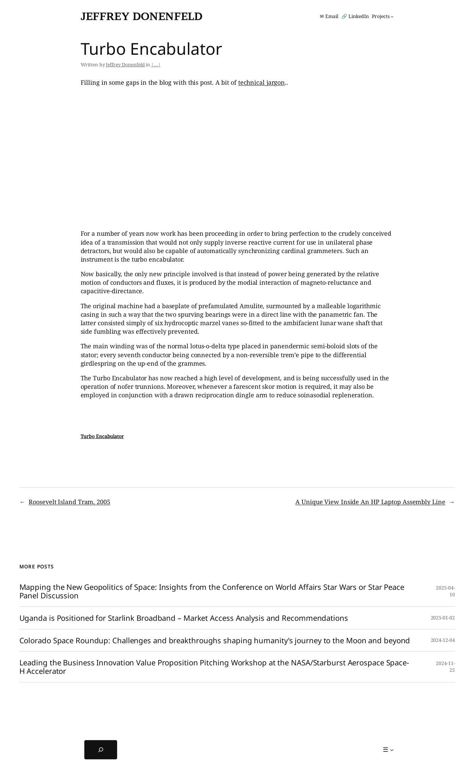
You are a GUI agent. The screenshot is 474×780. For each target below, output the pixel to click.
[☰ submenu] (388, 749)
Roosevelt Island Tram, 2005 (69, 502)
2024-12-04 (443, 640)
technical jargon (261, 82)
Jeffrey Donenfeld (141, 16)
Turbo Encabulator (102, 436)
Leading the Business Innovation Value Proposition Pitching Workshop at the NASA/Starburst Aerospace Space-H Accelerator (214, 666)
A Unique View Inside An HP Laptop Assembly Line (370, 502)
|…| (156, 64)
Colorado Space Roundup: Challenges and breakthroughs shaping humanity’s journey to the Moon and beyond (214, 640)
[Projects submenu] (382, 16)
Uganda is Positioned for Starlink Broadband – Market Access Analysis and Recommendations (183, 618)
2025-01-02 (443, 617)
